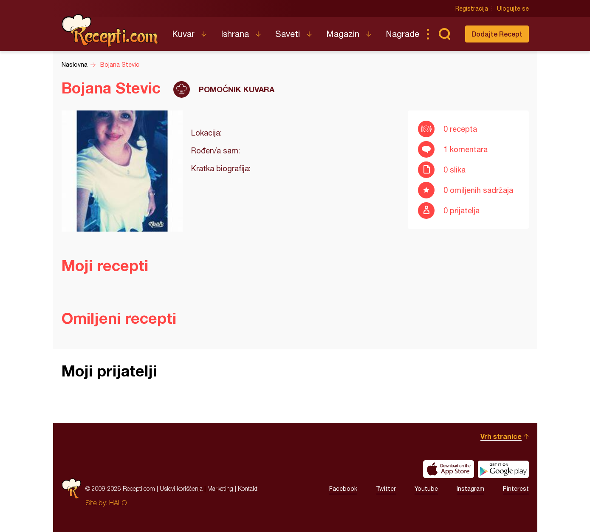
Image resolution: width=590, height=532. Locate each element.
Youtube (426, 488)
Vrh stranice (501, 436)
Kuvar (183, 34)
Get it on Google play (503, 469)
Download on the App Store (448, 469)
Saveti (287, 34)
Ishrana (235, 34)
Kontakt (247, 488)
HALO (118, 503)
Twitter (386, 488)
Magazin (342, 34)
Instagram (470, 488)
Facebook (343, 488)
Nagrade (402, 34)
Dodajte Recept (496, 34)
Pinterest (516, 488)
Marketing (220, 488)
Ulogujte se (513, 8)
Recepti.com (110, 30)
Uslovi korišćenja (181, 488)
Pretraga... (445, 34)
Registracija (471, 8)
